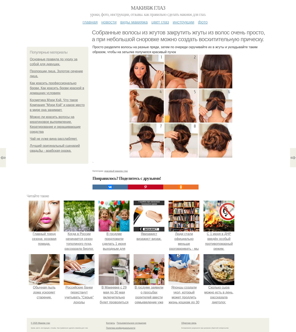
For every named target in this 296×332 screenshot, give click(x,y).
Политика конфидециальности (120, 328)
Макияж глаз (148, 8)
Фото (203, 22)
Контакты (110, 323)
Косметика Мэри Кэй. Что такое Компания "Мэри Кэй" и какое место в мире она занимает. (57, 105)
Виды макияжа (134, 22)
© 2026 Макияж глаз (40, 323)
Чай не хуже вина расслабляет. (53, 138)
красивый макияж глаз (116, 171)
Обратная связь (189, 323)
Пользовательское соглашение (131, 323)
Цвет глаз (160, 22)
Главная (90, 22)
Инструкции (183, 22)
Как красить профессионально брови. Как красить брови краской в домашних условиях (57, 88)
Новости (109, 22)
